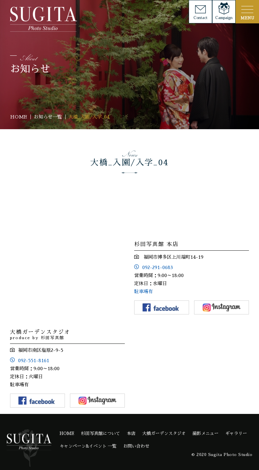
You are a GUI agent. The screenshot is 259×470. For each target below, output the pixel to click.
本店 (131, 433)
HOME (67, 433)
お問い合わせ (136, 446)
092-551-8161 (33, 360)
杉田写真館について (100, 433)
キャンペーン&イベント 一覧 (88, 446)
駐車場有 (143, 291)
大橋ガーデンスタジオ (164, 433)
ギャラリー (236, 433)
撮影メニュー (205, 433)
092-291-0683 (157, 267)
